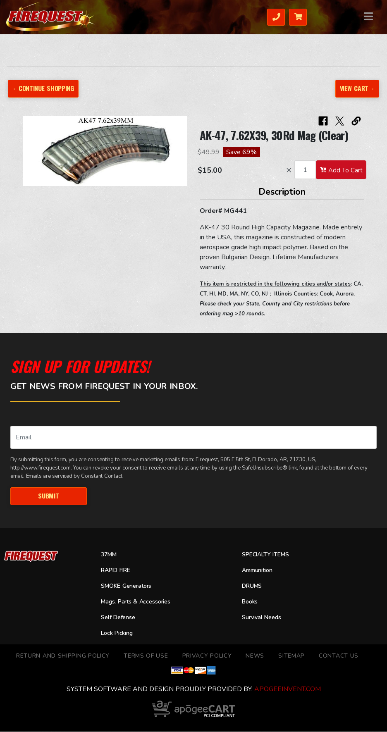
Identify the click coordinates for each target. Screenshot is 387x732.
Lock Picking (118, 633)
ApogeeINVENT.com (287, 689)
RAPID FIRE (117, 571)
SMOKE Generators (129, 586)
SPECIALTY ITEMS (268, 555)
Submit (48, 496)
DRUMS (253, 586)
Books (251, 602)
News (255, 656)
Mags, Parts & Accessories (139, 602)
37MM (110, 555)
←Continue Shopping (43, 88)
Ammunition (259, 571)
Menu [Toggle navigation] (363, 16)
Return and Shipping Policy (63, 656)
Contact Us (338, 656)
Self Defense (120, 618)
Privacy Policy (207, 656)
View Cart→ (356, 88)
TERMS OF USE (146, 656)
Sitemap (291, 656)
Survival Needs (264, 618)
